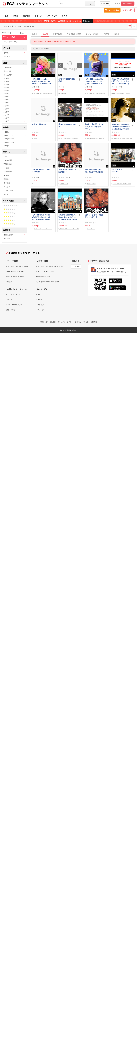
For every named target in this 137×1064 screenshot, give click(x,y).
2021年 (6, 94)
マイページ (105, 3)
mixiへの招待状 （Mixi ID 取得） (41, 171)
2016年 (6, 109)
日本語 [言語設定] (77, 266)
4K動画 (6, 168)
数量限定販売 (14, 235)
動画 (6, 16)
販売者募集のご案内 (43, 277)
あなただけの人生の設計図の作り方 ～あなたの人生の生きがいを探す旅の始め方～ (120, 81)
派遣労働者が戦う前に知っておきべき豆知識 (94, 171)
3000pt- (6, 146)
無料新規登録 (127, 3)
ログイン (117, 3)
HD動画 (6, 175)
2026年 (6, 79)
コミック (38, 16)
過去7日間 (7, 71)
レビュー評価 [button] (14, 201)
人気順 (106, 34)
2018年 (6, 103)
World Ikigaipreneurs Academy (121, 93)
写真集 (15, 16)
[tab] (84, 34)
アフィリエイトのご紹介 (45, 271)
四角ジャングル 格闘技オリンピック (94, 216)
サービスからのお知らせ (15, 271)
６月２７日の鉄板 (39, 124)
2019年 (6, 100)
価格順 (116, 34)
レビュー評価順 (92, 34)
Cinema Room (64, 183)
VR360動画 (8, 164)
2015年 (6, 112)
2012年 (14, 121)
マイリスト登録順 (74, 34)
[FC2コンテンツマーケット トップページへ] (23, 253)
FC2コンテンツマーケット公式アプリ (50, 266)
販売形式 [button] (14, 230)
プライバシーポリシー (65, 322)
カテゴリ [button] (14, 152)
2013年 (6, 118)
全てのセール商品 (10, 42)
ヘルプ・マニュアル (13, 294)
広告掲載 (94, 322)
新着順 (34, 34)
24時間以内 (8, 67)
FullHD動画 (8, 172)
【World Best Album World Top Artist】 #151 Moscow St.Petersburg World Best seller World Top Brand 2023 (41, 81)
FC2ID (38, 294)
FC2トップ (44, 322)
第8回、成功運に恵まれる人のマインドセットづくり (94, 126)
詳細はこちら (87, 21)
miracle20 (63, 93)
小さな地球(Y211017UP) (67, 125)
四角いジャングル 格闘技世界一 (67, 171)
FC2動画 (39, 300)
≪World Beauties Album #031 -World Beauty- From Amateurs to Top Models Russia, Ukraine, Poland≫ (94, 81)
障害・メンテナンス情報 (15, 277)
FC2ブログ (40, 310)
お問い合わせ (10, 310)
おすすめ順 (57, 34)
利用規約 (9, 282)
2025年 (6, 82)
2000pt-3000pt (9, 142)
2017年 (6, 106)
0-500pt (6, 132)
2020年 (6, 97)
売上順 (45, 34)
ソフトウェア (51, 16)
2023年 (6, 88)
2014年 (6, 115)
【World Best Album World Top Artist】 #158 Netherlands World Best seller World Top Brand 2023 (67, 217)
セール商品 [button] (14, 37)
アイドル (7, 56)
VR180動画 (8, 160)
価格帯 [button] (14, 127)
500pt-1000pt (14, 135)
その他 (64, 16)
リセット (23, 33)
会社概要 (53, 322)
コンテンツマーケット (31, 3)
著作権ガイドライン (82, 322)
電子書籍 (26, 16)
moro (35, 138)
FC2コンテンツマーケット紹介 (17, 266)
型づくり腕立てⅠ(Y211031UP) (121, 171)
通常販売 (7, 239)
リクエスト (10, 300)
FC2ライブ (40, 305)
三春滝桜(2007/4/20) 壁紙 (67, 80)
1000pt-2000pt (9, 139)
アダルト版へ (128, 10)
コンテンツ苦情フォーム (15, 305)
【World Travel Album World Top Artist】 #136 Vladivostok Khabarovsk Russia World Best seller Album (41, 217)
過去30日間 (8, 75)
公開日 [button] (14, 63)
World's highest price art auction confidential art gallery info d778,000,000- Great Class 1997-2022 (121, 126)
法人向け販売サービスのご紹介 (47, 282)
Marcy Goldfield (91, 183)
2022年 (6, 91)
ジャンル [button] (14, 48)
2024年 (6, 85)
